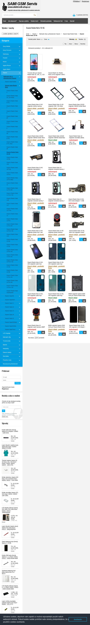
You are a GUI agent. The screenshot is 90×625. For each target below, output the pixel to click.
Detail (12, 441)
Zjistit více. (5, 416)
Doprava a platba (24, 21)
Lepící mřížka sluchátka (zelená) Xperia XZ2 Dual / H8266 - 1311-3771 (9, 602)
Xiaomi (34, 34)
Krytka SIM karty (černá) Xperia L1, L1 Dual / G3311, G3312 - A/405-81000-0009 (10, 557)
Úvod (4, 21)
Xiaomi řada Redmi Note (70, 34)
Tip (65, 44)
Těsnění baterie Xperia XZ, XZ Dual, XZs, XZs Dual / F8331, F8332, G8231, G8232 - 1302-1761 (9, 463)
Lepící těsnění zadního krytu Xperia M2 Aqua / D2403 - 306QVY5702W (10, 446)
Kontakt (72, 21)
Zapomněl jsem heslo (8, 387)
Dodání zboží (34, 21)
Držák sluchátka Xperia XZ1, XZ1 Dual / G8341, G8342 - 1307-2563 (10, 494)
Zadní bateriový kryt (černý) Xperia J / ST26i (10, 542)
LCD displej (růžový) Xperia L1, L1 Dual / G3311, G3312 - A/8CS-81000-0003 (10, 587)
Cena (45, 39)
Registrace (85, 1)
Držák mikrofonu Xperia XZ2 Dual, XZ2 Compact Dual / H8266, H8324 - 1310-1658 (10, 478)
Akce (70, 44)
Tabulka (81, 39)
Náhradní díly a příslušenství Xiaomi (49, 34)
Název (38, 39)
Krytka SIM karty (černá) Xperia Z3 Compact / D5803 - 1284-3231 (10, 431)
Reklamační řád (58, 21)
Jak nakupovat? (12, 21)
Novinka (83, 44)
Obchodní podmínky (45, 21)
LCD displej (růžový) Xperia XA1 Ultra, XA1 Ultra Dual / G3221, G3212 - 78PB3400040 (10, 510)
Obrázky (71, 39)
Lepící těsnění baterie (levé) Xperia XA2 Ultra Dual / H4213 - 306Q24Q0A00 (10, 528)
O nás (66, 21)
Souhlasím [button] (78, 619)
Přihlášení (76, 1)
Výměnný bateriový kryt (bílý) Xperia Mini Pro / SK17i (8, 572)
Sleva (76, 44)
